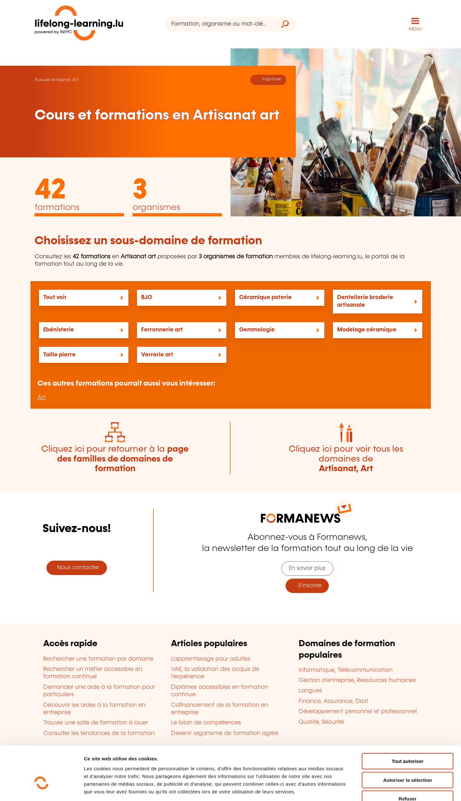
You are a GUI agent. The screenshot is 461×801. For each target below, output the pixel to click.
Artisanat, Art (65, 79)
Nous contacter (76, 567)
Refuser (408, 760)
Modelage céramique (366, 329)
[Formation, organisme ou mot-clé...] (219, 24)
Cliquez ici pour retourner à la (115, 459)
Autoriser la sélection (407, 741)
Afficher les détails (352, 788)
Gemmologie (257, 329)
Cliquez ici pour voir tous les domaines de (346, 459)
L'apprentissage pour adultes (210, 659)
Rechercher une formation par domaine (98, 659)
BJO (146, 297)
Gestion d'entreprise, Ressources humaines (357, 680)
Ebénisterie (58, 329)
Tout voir (55, 297)
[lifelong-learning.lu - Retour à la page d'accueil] (79, 24)
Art (41, 397)
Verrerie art (157, 354)
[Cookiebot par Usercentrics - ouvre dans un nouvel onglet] (41, 788)
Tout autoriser (408, 722)
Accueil (42, 79)
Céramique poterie (265, 297)
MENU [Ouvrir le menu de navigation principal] (415, 29)
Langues (310, 691)
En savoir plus (307, 568)
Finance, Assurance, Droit (333, 701)
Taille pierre (59, 354)
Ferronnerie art (162, 329)
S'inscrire (307, 585)
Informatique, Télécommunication (345, 670)
